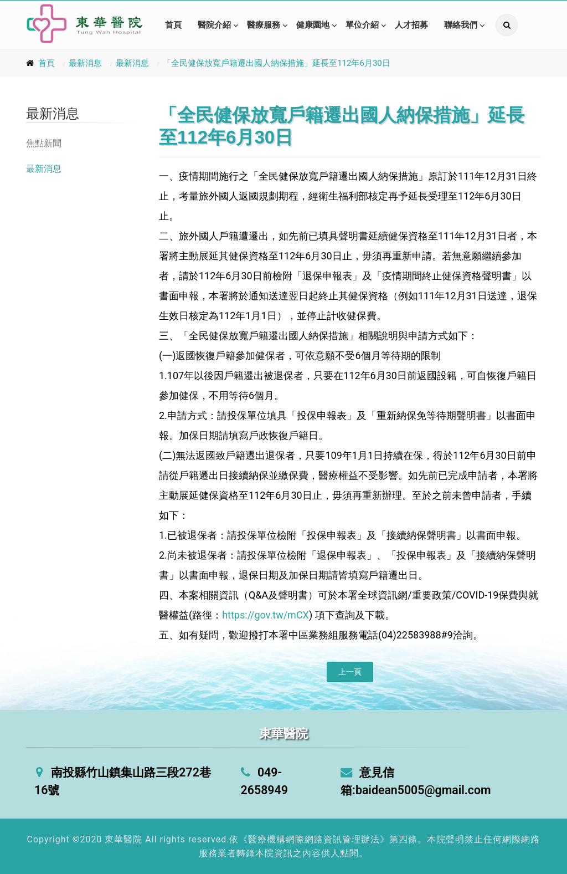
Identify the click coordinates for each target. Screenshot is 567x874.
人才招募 (411, 24)
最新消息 (85, 63)
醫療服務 (263, 24)
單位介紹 (362, 24)
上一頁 (350, 671)
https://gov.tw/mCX (265, 615)
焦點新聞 (43, 143)
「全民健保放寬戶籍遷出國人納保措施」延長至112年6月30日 (276, 63)
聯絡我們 (460, 24)
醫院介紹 (214, 24)
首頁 (173, 24)
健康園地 (312, 24)
